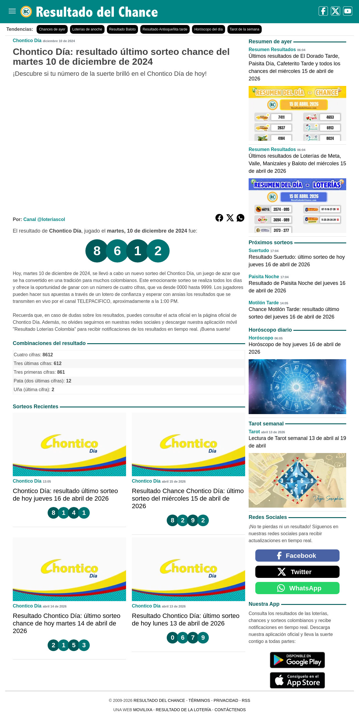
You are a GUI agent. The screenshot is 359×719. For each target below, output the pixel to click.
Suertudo (259, 250)
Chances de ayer (52, 29)
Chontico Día (27, 40)
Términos (199, 700)
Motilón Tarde (264, 302)
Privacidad (225, 700)
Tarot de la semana (244, 29)
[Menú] (11, 9)
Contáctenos (230, 709)
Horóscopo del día (208, 29)
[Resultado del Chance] (89, 11)
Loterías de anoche (87, 29)
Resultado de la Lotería (183, 709)
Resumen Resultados (272, 49)
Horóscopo (261, 337)
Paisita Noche (264, 276)
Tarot (254, 431)
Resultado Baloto (122, 29)
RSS (246, 700)
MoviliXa (142, 709)
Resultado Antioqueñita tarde (165, 29)
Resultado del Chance (159, 700)
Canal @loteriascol (44, 219)
